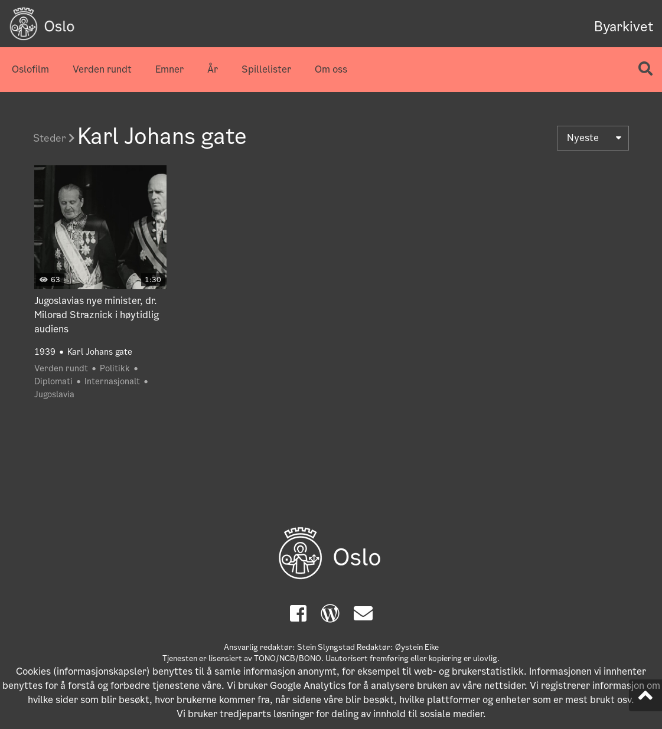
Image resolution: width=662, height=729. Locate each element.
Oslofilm (30, 69)
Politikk (115, 368)
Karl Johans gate (99, 352)
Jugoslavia (54, 394)
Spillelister (266, 69)
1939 (45, 352)
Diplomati (53, 381)
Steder (54, 138)
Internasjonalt (112, 381)
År (212, 69)
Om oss (331, 69)
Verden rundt (102, 69)
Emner (169, 69)
